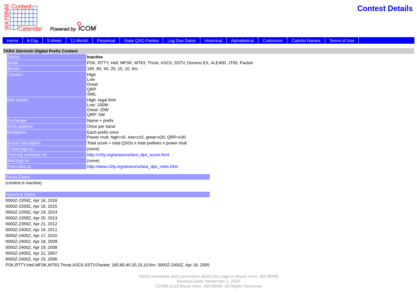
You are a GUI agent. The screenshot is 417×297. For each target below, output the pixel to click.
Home (12, 40)
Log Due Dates (181, 40)
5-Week (54, 40)
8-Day (32, 40)
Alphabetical (242, 40)
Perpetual (106, 40)
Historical (213, 40)
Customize (272, 40)
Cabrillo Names (306, 40)
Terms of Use (341, 40)
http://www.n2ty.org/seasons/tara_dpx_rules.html (132, 166)
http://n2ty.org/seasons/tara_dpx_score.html (128, 154)
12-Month (79, 40)
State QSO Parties (141, 40)
